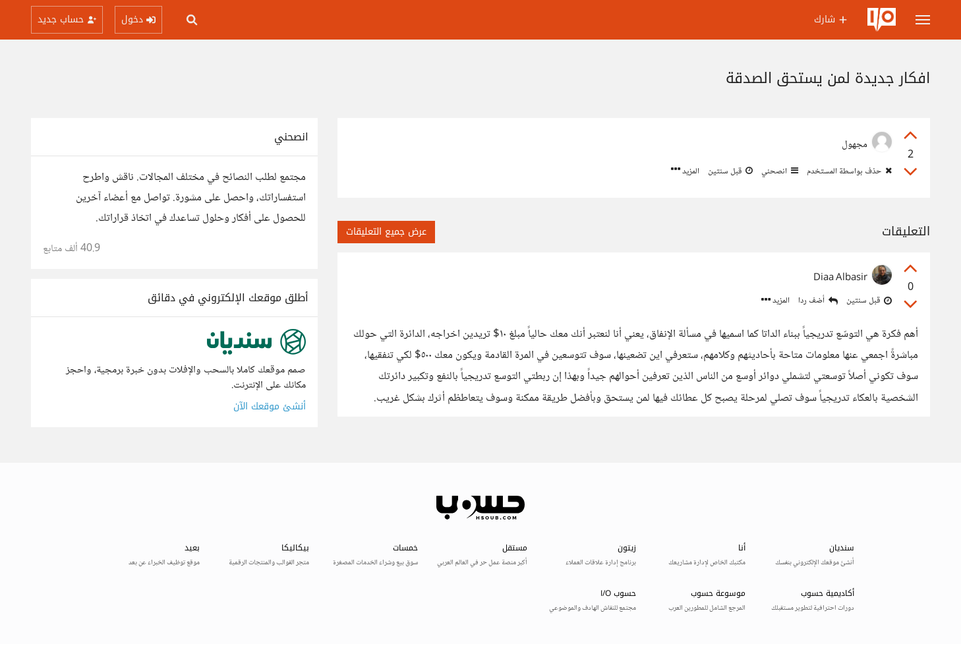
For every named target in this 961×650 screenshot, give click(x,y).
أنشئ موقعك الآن (269, 406)
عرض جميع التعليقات (386, 232)
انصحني (778, 171)
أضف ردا (818, 301)
